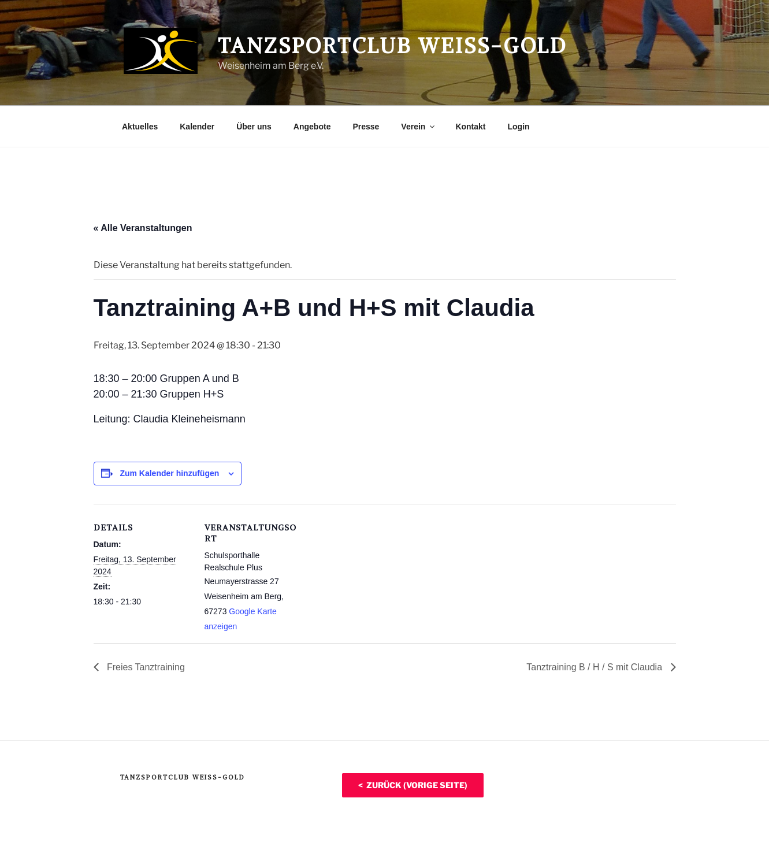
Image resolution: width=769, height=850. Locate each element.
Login (519, 126)
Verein (418, 126)
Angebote (312, 126)
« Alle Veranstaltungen (143, 228)
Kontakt (470, 126)
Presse (365, 126)
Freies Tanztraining (145, 667)
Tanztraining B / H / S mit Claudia (595, 667)
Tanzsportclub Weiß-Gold (392, 46)
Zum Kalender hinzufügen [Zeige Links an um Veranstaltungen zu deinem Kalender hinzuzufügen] (169, 473)
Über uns (254, 126)
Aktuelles (140, 126)
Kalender (197, 126)
